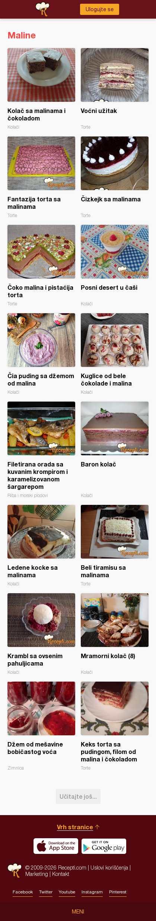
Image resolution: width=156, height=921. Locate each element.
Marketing (36, 874)
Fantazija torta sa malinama (41, 177)
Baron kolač (115, 450)
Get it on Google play (104, 846)
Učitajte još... (78, 796)
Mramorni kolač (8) (115, 634)
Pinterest (118, 892)
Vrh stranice (75, 826)
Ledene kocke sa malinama (41, 546)
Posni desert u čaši (115, 266)
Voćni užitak (115, 89)
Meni (78, 912)
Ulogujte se (100, 9)
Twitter (45, 892)
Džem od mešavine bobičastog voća (41, 726)
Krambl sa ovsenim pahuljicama (41, 634)
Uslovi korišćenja (109, 867)
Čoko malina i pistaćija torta (41, 266)
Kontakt (60, 874)
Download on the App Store (56, 846)
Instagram (92, 892)
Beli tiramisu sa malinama (115, 546)
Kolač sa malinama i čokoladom (41, 89)
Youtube (67, 892)
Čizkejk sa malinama (115, 177)
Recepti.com (14, 870)
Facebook (23, 892)
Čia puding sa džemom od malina (41, 354)
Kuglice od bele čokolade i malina (115, 354)
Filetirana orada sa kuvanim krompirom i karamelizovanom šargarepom (41, 450)
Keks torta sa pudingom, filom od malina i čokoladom (115, 726)
